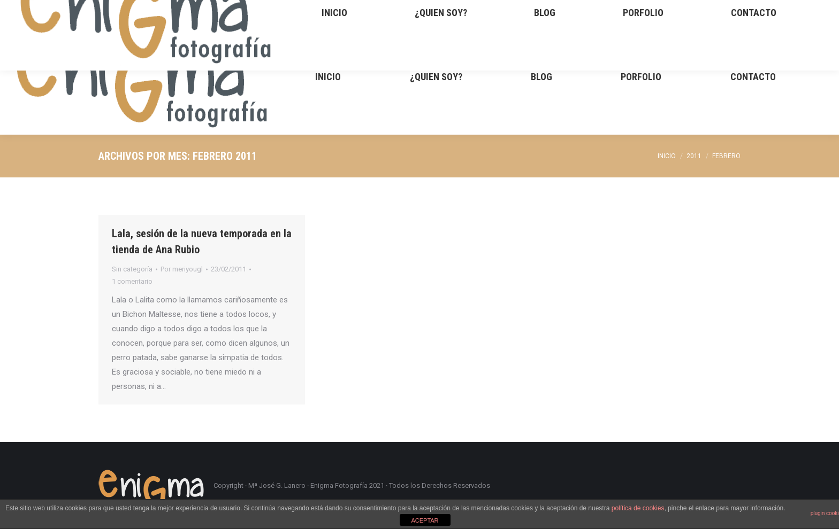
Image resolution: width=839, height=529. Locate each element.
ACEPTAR (424, 520)
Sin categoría (132, 269)
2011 (694, 156)
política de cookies (638, 508)
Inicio (667, 156)
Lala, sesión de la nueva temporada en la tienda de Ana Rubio (202, 241)
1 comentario (132, 281)
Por (182, 269)
